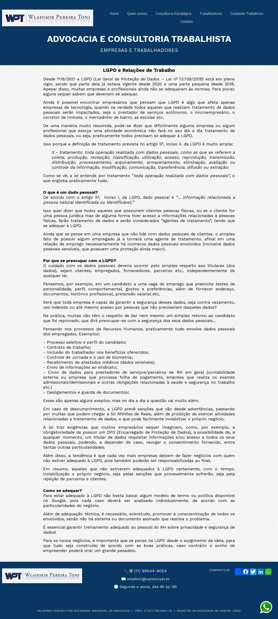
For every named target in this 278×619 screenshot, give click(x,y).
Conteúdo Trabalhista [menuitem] (246, 13)
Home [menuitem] (114, 13)
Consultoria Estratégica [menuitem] (173, 13)
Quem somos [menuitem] (137, 13)
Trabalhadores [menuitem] (211, 13)
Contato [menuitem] (186, 21)
